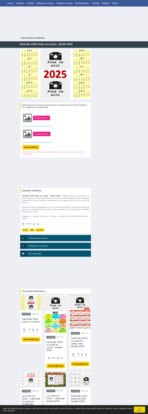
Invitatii (30, 3)
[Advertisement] (74, 21)
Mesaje (95, 3)
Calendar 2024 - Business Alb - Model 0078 (80, 399)
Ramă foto (40, 230)
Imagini (105, 3)
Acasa (10, 3)
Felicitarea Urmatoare (34, 246)
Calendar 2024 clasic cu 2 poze (31, 320)
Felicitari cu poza (64, 3)
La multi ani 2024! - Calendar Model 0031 (55, 398)
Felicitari (20, 3)
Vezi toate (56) (30, 253)
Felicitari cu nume (45, 3)
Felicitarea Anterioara (33, 238)
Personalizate (81, 3)
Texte (114, 3)
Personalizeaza (31, 339)
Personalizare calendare (33, 38)
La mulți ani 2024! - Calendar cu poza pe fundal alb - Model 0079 (31, 401)
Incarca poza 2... (42, 134)
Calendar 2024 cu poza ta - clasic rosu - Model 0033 (79, 342)
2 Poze (25, 230)
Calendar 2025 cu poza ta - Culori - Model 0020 (54, 346)
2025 (32, 230)
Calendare (26, 314)
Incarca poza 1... (41, 118)
